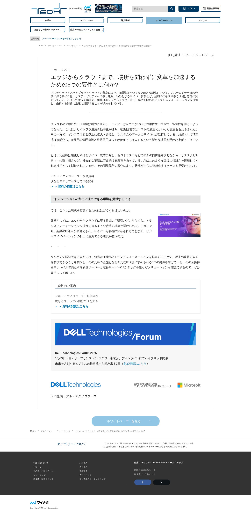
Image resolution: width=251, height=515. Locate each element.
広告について (86, 475)
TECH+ (40, 46)
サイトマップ (39, 475)
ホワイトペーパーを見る (124, 421)
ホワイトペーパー (54, 46)
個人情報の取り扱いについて (93, 479)
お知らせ (37, 467)
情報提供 (84, 471)
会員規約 (84, 467)
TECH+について (40, 463)
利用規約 (84, 463)
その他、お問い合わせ (43, 471)
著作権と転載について (43, 479)
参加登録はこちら (135, 363)
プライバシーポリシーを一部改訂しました (61, 38)
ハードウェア (71, 46)
